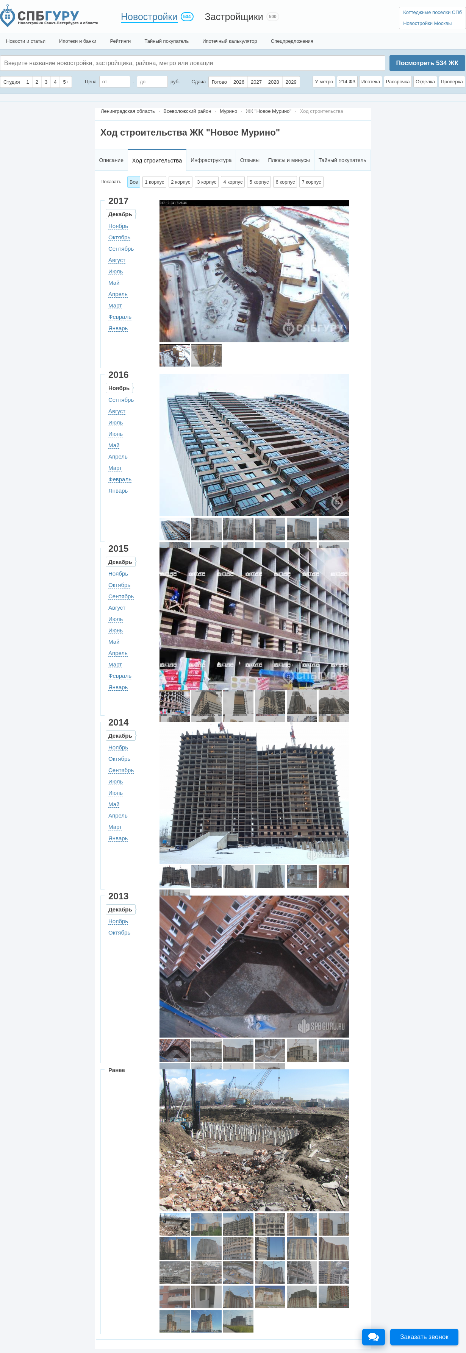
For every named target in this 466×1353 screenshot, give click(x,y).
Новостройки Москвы (427, 23)
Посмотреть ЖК (427, 63)
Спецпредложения (292, 41)
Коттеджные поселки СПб (432, 12)
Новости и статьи (25, 41)
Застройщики (234, 16)
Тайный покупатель (166, 41)
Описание (111, 160)
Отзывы (250, 160)
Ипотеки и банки (77, 41)
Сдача (198, 81)
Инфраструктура (211, 160)
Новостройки (149, 16)
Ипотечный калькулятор (229, 41)
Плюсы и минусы (289, 160)
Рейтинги (120, 41)
